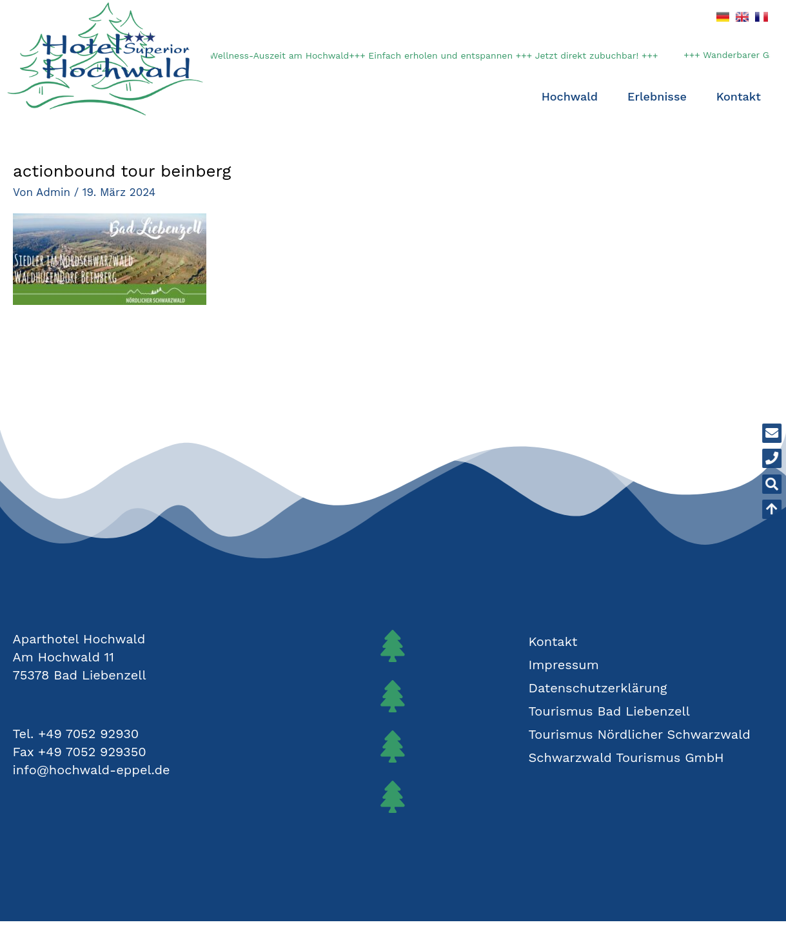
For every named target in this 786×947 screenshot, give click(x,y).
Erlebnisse (660, 96)
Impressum (563, 664)
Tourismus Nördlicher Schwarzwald (639, 734)
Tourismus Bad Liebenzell (608, 711)
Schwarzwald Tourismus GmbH (625, 757)
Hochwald (573, 96)
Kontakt (738, 96)
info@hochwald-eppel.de (91, 769)
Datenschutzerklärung (597, 688)
